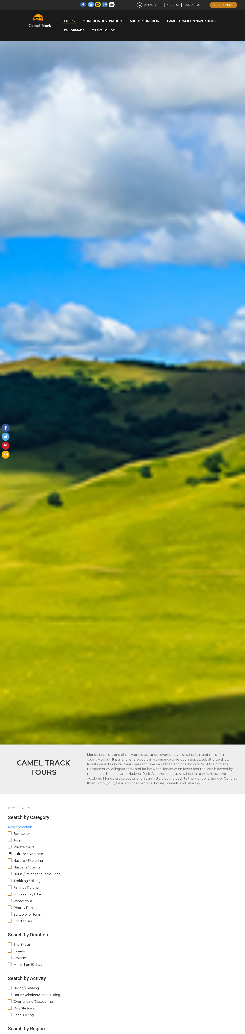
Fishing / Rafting (26, 887)
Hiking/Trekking (26, 988)
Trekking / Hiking (27, 881)
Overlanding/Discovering (33, 1002)
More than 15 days (27, 965)
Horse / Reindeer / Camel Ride (37, 874)
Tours (25, 808)
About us (173, 4)
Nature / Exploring (28, 861)
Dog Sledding (24, 1008)
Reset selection (20, 827)
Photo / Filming (25, 908)
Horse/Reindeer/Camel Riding (36, 995)
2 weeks (19, 958)
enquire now (223, 4)
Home (12, 808)
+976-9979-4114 (149, 5)
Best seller (21, 834)
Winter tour (23, 901)
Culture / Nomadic (28, 854)
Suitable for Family (28, 914)
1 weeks (19, 951)
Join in (18, 840)
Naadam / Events (26, 867)
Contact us (192, 4)
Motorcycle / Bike (27, 894)
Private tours (23, 847)
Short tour (21, 944)
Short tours (22, 921)
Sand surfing (23, 1015)
